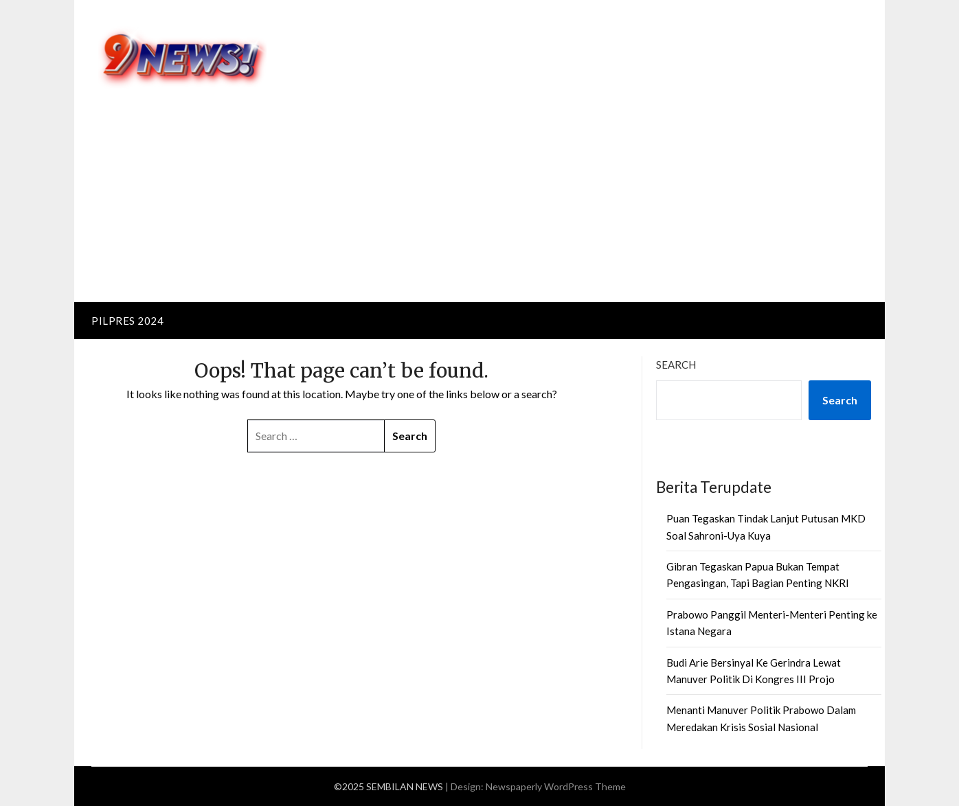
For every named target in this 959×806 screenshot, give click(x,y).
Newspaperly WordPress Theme (556, 786)
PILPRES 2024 (127, 320)
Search (676, 364)
